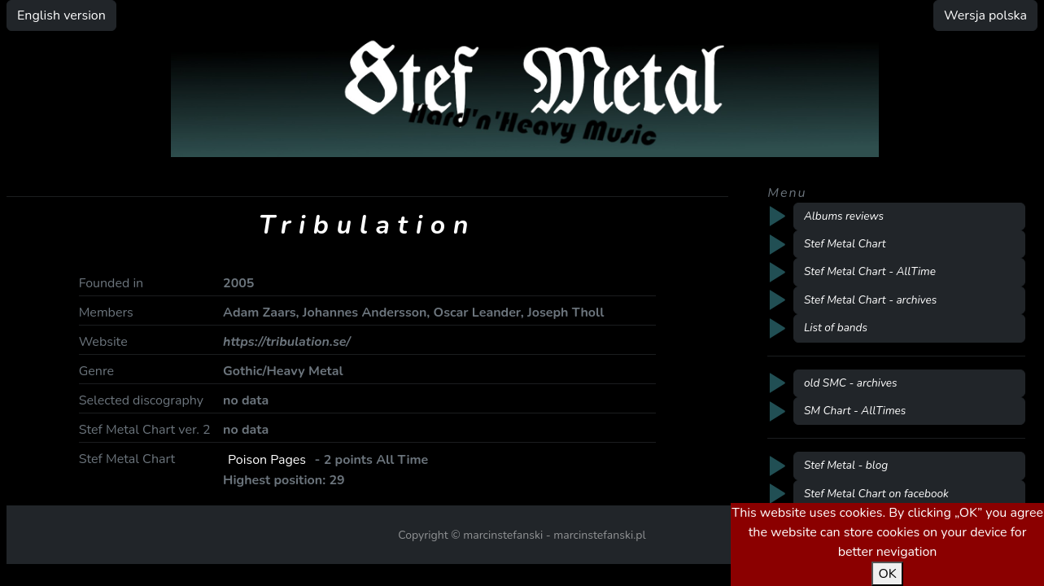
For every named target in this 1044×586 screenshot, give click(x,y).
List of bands (835, 327)
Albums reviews (844, 216)
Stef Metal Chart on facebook (876, 493)
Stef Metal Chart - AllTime (870, 271)
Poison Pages (267, 460)
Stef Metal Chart (845, 243)
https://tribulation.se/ (286, 342)
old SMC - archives (851, 383)
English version (61, 15)
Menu (786, 193)
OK (887, 574)
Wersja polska (985, 15)
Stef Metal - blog (846, 465)
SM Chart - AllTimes (855, 410)
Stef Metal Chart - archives (870, 300)
